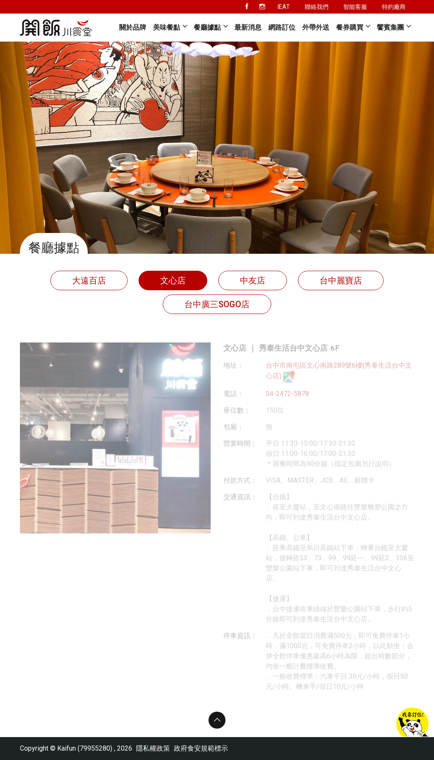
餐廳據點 (207, 27)
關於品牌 (132, 27)
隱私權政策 (153, 748)
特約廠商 (394, 6)
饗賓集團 (390, 27)
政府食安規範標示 (201, 748)
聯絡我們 (316, 6)
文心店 (173, 280)
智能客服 (355, 6)
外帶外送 (315, 27)
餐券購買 (349, 27)
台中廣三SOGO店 (217, 304)
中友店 (252, 280)
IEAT (284, 6)
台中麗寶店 (341, 280)
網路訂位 (281, 27)
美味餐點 (166, 27)
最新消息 (248, 27)
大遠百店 (89, 280)
